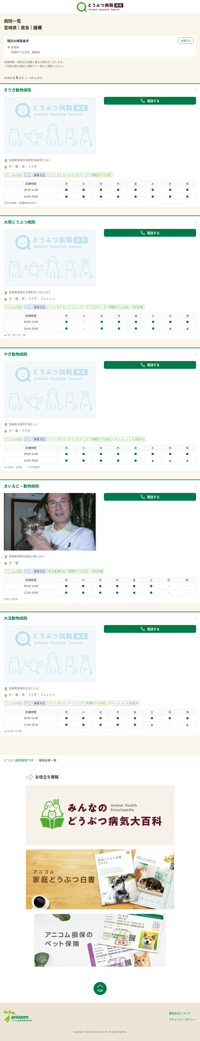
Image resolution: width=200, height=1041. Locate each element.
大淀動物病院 (15, 618)
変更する (186, 40)
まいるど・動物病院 (21, 486)
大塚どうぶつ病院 (19, 222)
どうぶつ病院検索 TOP (19, 760)
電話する (150, 100)
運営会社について (180, 1013)
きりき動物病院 (17, 90)
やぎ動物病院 (15, 354)
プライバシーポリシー (182, 1019)
